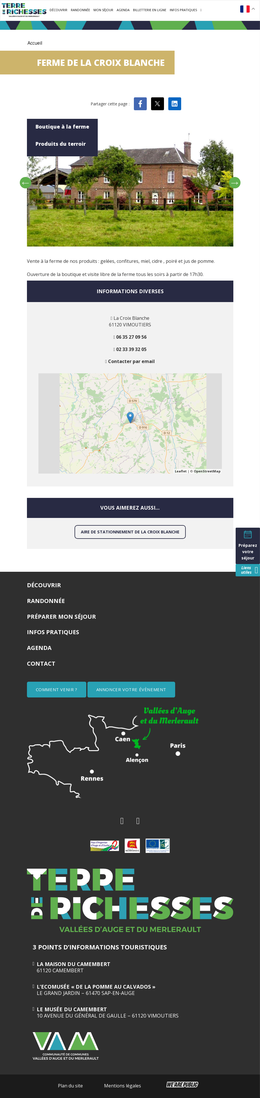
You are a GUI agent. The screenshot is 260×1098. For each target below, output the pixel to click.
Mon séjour (103, 10)
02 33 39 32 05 (131, 349)
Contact (41, 663)
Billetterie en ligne (149, 10)
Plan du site (70, 1085)
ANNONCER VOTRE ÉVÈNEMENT (131, 689)
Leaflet (181, 471)
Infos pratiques (183, 10)
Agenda (123, 10)
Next (235, 182)
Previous (25, 182)
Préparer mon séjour (61, 616)
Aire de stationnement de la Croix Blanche (130, 532)
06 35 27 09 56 (131, 337)
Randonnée (80, 10)
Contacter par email (131, 361)
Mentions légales (122, 1085)
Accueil (35, 43)
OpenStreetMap (207, 471)
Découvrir (58, 10)
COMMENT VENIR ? (56, 689)
